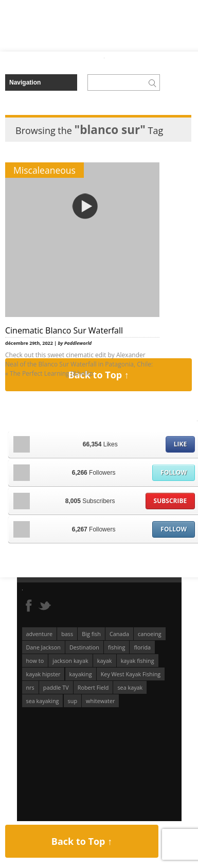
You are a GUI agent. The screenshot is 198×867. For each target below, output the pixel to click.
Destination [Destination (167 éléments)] (84, 647)
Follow (173, 472)
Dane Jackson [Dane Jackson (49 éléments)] (43, 647)
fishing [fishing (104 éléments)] (116, 647)
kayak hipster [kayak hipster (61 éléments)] (43, 674)
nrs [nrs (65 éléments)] (30, 687)
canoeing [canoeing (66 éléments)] (149, 634)
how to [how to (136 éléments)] (35, 660)
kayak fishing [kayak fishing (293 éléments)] (137, 660)
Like (180, 444)
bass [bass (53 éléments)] (67, 634)
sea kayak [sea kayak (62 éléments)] (129, 687)
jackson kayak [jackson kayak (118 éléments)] (70, 660)
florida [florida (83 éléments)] (142, 647)
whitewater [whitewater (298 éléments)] (100, 701)
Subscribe (170, 500)
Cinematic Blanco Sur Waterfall (64, 330)
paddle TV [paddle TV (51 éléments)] (56, 687)
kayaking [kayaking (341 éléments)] (80, 674)
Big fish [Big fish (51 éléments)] (91, 634)
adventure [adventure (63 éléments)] (39, 634)
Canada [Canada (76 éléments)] (119, 634)
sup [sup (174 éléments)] (72, 701)
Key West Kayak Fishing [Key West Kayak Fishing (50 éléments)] (131, 674)
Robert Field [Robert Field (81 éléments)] (93, 687)
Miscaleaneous (44, 170)
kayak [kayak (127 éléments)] (104, 660)
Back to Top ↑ (81, 841)
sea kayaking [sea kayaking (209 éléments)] (42, 701)
